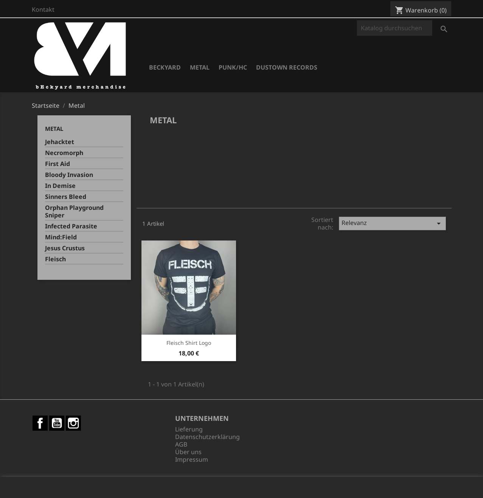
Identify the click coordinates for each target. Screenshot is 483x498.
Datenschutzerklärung (207, 437)
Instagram (73, 423)
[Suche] (394, 28)
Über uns (188, 452)
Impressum (191, 459)
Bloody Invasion (69, 175)
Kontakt (43, 9)
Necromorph (64, 153)
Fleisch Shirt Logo (188, 342)
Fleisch (55, 259)
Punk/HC (233, 67)
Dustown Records (286, 67)
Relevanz (393, 223)
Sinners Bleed (65, 197)
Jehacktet (59, 142)
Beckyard (165, 67)
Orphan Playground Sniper (74, 211)
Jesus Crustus (65, 248)
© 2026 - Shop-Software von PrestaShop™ (242, 488)
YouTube (56, 423)
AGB (181, 444)
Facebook (40, 423)
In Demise (60, 186)
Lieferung (189, 429)
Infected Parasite (71, 226)
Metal (200, 67)
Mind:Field (61, 237)
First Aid (57, 164)
